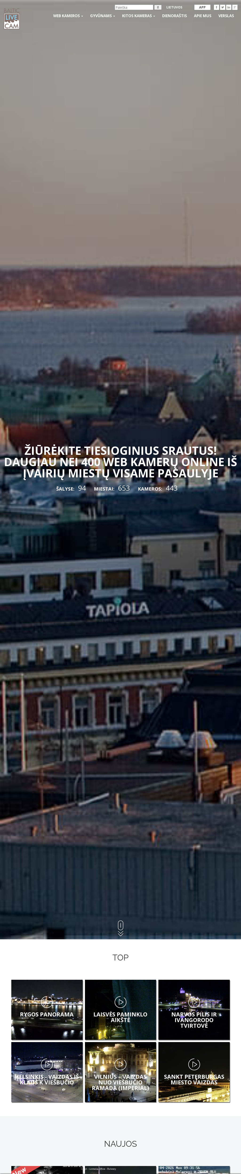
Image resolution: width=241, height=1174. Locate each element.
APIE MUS (202, 15)
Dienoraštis (174, 15)
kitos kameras (138, 15)
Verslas (226, 15)
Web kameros (68, 15)
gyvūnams (102, 15)
